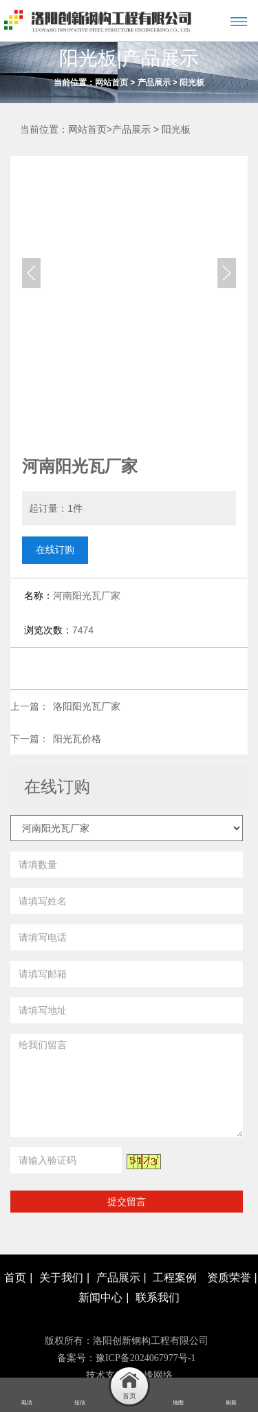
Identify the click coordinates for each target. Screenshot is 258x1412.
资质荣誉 (229, 1277)
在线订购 (55, 550)
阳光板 (192, 82)
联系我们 (158, 1297)
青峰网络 (153, 1375)
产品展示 (154, 82)
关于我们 (61, 1277)
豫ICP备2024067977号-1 (145, 1358)
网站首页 (111, 82)
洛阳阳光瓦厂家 (86, 707)
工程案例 (175, 1277)
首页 (15, 1277)
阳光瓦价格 (77, 739)
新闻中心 (100, 1297)
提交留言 (126, 1201)
